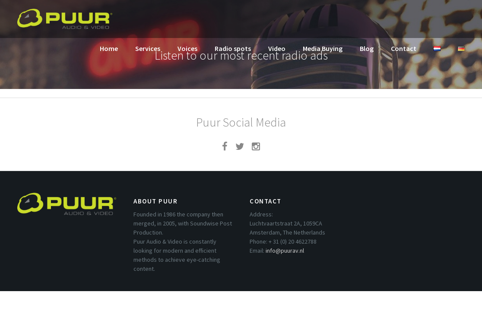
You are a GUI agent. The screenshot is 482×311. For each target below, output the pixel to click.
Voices (187, 48)
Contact (403, 48)
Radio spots (233, 48)
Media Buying (322, 48)
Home (109, 48)
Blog (367, 48)
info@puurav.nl (285, 250)
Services (147, 48)
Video (276, 48)
